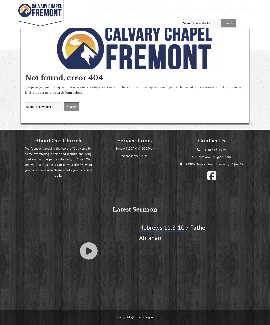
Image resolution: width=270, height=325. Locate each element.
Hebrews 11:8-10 (161, 227)
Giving (233, 8)
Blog (182, 8)
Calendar (196, 8)
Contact (247, 8)
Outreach (148, 8)
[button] (116, 8)
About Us (108, 8)
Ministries (128, 8)
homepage (146, 87)
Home (93, 8)
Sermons (168, 8)
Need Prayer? (215, 8)
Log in (149, 317)
